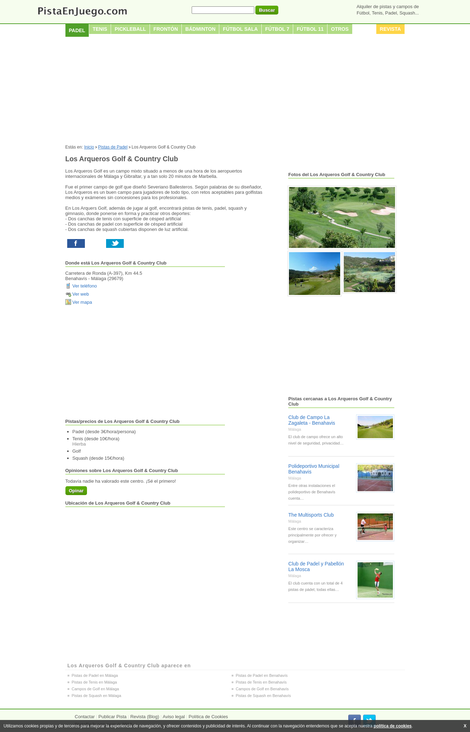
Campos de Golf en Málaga (95, 689)
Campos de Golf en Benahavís (262, 689)
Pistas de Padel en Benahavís (262, 675)
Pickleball (130, 29)
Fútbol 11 (310, 29)
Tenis (100, 29)
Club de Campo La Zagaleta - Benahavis (311, 420)
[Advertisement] (235, 91)
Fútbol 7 (277, 29)
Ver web (80, 294)
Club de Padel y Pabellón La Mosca (316, 566)
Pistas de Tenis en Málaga (94, 682)
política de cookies (393, 726)
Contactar (84, 716)
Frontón (165, 29)
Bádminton (200, 29)
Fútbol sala (240, 29)
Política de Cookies (208, 716)
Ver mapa (82, 302)
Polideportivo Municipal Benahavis (313, 469)
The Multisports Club (310, 515)
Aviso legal (174, 716)
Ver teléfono (84, 286)
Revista (390, 29)
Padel (77, 30)
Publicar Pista (112, 716)
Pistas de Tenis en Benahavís (261, 682)
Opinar (76, 490)
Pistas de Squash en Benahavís (263, 695)
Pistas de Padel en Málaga (95, 675)
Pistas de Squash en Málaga (96, 695)
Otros (340, 29)
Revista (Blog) (144, 716)
